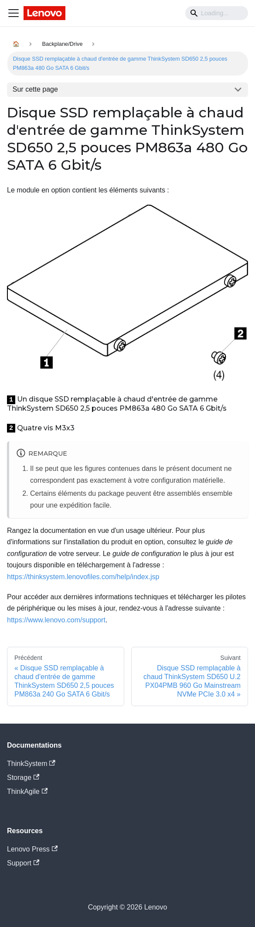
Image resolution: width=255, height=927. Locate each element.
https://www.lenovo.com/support (56, 620)
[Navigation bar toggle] (13, 13)
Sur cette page (35, 89)
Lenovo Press (32, 849)
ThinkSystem (31, 763)
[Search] (216, 13)
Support (23, 863)
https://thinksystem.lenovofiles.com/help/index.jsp (83, 576)
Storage (23, 777)
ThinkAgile (27, 791)
